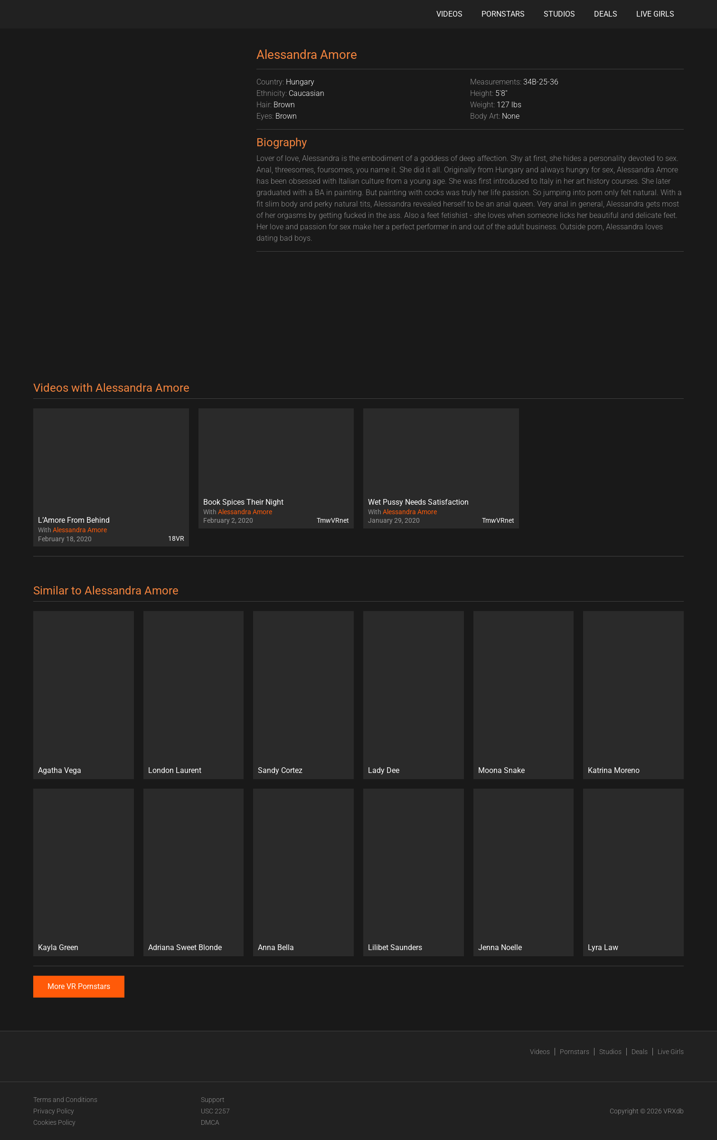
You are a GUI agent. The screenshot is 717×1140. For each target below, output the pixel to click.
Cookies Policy (54, 1122)
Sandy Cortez (280, 770)
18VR (176, 538)
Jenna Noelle (500, 947)
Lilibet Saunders (395, 947)
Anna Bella (276, 947)
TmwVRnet (333, 520)
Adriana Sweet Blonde (185, 947)
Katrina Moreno (614, 770)
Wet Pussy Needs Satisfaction (418, 502)
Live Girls (655, 14)
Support (213, 1099)
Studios (559, 14)
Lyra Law (603, 947)
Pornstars (503, 14)
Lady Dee (383, 770)
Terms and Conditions (65, 1099)
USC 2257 (215, 1111)
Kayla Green (58, 947)
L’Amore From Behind (74, 520)
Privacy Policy (53, 1111)
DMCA (210, 1122)
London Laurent (174, 770)
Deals (605, 14)
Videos (449, 14)
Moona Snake (501, 770)
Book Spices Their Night (243, 502)
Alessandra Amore (80, 530)
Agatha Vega (59, 770)
